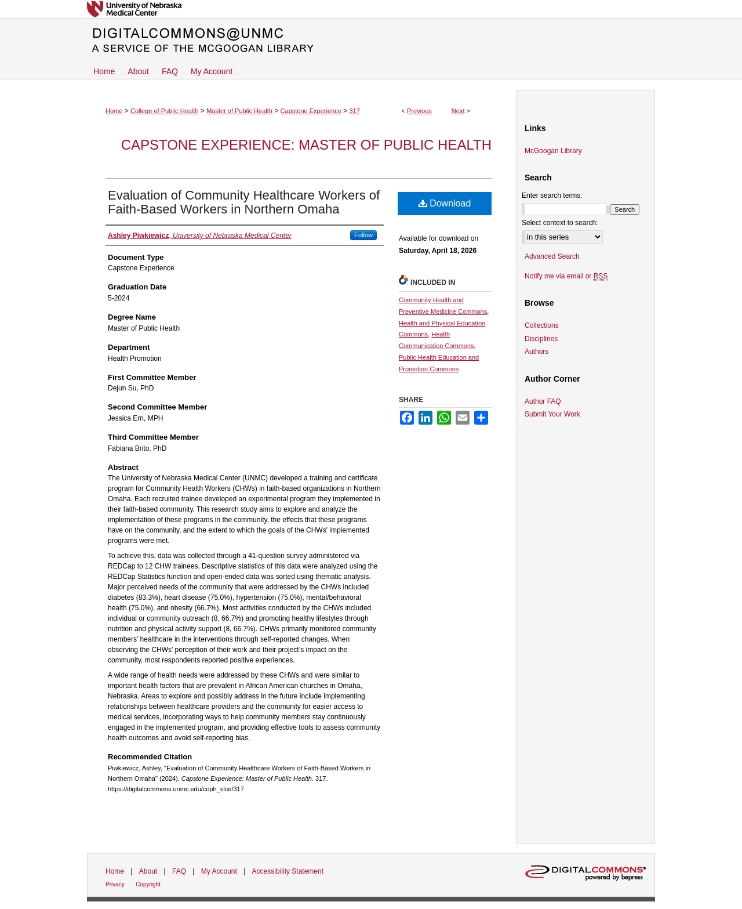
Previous (419, 110)
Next (458, 110)
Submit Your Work (552, 414)
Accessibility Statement (287, 871)
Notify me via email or (566, 276)
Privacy (115, 884)
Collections (542, 325)
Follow (363, 234)
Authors (536, 351)
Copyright (148, 884)
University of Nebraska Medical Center (371, 9)
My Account (219, 871)
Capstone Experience (311, 110)
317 (354, 110)
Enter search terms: (552, 195)
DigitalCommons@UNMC (371, 40)
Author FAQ (543, 401)
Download (445, 203)
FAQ (179, 871)
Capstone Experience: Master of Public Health (306, 145)
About (148, 871)
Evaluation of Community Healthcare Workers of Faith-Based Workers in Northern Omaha (244, 202)
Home (114, 110)
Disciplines (541, 339)
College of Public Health (164, 110)
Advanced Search (552, 256)
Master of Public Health (239, 110)
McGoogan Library (553, 151)
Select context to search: (560, 223)
